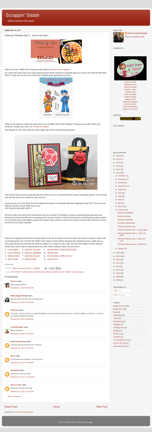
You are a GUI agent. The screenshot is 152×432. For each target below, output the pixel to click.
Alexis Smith (13, 259)
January (121, 248)
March (120, 206)
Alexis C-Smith (130, 82)
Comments (120, 295)
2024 (118, 156)
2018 (118, 169)
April (120, 203)
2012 (118, 266)
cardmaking (117, 315)
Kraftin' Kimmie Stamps (60, 69)
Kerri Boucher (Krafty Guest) (59, 256)
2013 (118, 263)
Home (56, 406)
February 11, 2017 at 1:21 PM (21, 391)
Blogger (90, 422)
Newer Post (11, 406)
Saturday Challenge (125, 213)
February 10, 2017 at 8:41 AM (21, 288)
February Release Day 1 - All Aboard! (132, 244)
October (121, 183)
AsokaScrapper (16, 327)
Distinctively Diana (18, 341)
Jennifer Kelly (130, 92)
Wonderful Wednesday (126, 223)
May (120, 200)
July (120, 193)
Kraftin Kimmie (27, 272)
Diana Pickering (130, 87)
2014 (118, 260)
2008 (118, 280)
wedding (116, 331)
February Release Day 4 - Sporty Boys (132, 230)
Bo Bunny (117, 334)
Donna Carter (16, 385)
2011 (118, 270)
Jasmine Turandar (32, 250)
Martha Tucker (14, 256)
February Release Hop (126, 226)
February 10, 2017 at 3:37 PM (21, 348)
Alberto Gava (52, 253)
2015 (118, 256)
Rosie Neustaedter (130, 107)
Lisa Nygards (13, 250)
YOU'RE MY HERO (40, 127)
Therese (13, 281)
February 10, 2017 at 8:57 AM (21, 302)
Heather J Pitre (130, 89)
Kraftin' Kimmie (59, 272)
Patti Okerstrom (130, 104)
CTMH (115, 318)
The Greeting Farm (120, 340)
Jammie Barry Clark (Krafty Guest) (62, 250)
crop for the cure (119, 343)
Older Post (101, 406)
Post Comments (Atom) (24, 412)
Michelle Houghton (130, 102)
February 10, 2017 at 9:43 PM (21, 363)
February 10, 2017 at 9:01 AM (21, 319)
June (120, 196)
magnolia (116, 324)
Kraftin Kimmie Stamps (43, 272)
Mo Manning (118, 321)
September (122, 186)
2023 (118, 159)
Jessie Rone (52, 259)
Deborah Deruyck (32, 256)
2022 (118, 163)
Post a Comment (14, 396)
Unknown (14, 310)
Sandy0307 (15, 370)
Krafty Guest (118, 309)
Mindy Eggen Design (19, 296)
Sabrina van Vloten (130, 109)
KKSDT (18, 272)
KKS (12, 272)
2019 (118, 166)
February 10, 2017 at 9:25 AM (21, 334)
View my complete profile (134, 37)
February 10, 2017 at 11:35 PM (22, 377)
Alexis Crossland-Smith (137, 33)
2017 (118, 173)
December (122, 176)
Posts (118, 291)
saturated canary (119, 346)
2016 (118, 253)
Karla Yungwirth (130, 94)
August (121, 189)
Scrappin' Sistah (22, 15)
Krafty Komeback (124, 216)
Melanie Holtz (30, 259)
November (122, 179)
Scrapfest (117, 337)
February (121, 210)
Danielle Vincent (130, 85)
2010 (118, 273)
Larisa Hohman (14, 253)
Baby (115, 312)
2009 (118, 277)
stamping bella (118, 327)
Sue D (12, 356)
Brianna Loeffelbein (33, 253)
